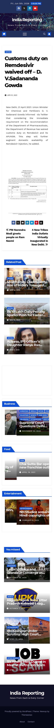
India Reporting (27, 19)
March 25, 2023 (17, 518)
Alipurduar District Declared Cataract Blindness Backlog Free (26, 425)
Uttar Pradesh (13, 658)
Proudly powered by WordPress (18, 711)
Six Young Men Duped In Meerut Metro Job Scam (26, 663)
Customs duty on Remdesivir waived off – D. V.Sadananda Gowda (26, 71)
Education (11, 566)
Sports (10, 596)
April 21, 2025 (16, 639)
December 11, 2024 (19, 430)
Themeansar (27, 715)
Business (11, 418)
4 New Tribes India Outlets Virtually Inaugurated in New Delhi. (39, 237)
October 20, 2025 (18, 578)
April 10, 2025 (16, 670)
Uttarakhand (13, 627)
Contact (31, 722)
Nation (8, 52)
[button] (44, 34)
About (22, 722)
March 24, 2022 (17, 475)
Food (10, 463)
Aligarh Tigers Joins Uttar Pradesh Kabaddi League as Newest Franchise (27, 603)
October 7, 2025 (17, 608)
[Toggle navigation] (24, 34)
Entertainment (14, 506)
